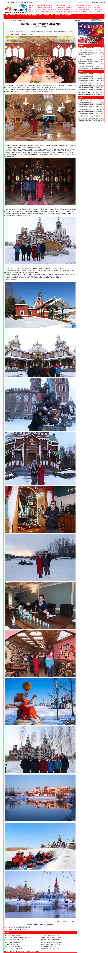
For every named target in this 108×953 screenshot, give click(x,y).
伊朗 (61, 5)
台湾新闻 (33, 15)
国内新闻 (19, 15)
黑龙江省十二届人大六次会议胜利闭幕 (13, 949)
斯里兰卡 (43, 5)
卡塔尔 (83, 5)
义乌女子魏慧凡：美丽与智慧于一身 (87, 63)
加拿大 (37, 11)
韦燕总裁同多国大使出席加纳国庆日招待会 (89, 87)
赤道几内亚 (50, 9)
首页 (7, 15)
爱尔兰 (89, 7)
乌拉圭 (80, 11)
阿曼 (98, 5)
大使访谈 (40, 15)
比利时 (63, 7)
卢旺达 (76, 9)
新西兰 (94, 11)
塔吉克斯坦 (88, 5)
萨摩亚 (98, 11)
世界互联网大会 (55, 15)
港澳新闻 (26, 15)
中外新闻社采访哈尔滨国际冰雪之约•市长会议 (15, 939)
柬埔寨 (57, 5)
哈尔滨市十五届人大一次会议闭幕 (12, 946)
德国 (86, 7)
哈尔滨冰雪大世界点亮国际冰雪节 (12, 942)
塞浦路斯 (73, 7)
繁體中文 (98, 2)
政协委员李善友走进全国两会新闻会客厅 (88, 52)
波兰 (56, 7)
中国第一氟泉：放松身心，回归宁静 (18, 929)
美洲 (30, 11)
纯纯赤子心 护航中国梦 (84, 57)
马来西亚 (48, 5)
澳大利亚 (89, 11)
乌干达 (80, 9)
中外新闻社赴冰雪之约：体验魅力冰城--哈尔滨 (52, 937)
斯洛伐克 (40, 7)
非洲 (30, 9)
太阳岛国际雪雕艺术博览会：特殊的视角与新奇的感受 (17, 937)
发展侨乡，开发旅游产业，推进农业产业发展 (51, 942)
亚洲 (30, 5)
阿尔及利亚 (66, 9)
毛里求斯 (57, 9)
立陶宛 (94, 7)
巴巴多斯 (47, 11)
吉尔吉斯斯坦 (74, 5)
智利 (62, 11)
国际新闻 (12, 15)
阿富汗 (53, 5)
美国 (33, 11)
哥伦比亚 (58, 11)
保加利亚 (68, 7)
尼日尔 (71, 9)
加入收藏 (103, 2)
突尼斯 (61, 9)
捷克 (52, 7)
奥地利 (44, 7)
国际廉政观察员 (66, 15)
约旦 (69, 5)
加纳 (84, 9)
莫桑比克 (45, 9)
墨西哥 (73, 11)
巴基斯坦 (38, 5)
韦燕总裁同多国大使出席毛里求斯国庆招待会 (89, 80)
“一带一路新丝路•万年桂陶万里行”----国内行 (89, 61)
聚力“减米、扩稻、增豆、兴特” (11, 944)
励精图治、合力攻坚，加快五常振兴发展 (50, 944)
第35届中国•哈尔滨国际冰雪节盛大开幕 (50, 939)
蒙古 (80, 5)
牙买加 (68, 11)
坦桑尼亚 (100, 9)
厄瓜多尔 (42, 11)
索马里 (92, 9)
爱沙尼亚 (79, 7)
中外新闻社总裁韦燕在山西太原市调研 (88, 76)
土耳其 (94, 5)
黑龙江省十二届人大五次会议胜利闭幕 (50, 949)
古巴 (65, 11)
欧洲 (30, 7)
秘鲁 (77, 11)
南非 (96, 9)
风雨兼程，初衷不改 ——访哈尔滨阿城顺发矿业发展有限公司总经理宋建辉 (21, 951)
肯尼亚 (87, 9)
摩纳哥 (98, 7)
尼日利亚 (34, 9)
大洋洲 (84, 11)
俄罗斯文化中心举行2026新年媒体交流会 (88, 92)
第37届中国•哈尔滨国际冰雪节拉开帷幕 (19, 927)
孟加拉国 (65, 5)
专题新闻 (46, 15)
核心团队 (94, 2)
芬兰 (83, 7)
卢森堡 (59, 7)
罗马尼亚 (34, 7)
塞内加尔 (40, 9)
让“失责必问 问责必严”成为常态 (86, 54)
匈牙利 (48, 7)
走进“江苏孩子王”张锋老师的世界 (86, 47)
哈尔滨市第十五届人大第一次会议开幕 (50, 946)
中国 (33, 5)
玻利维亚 (52, 11)
